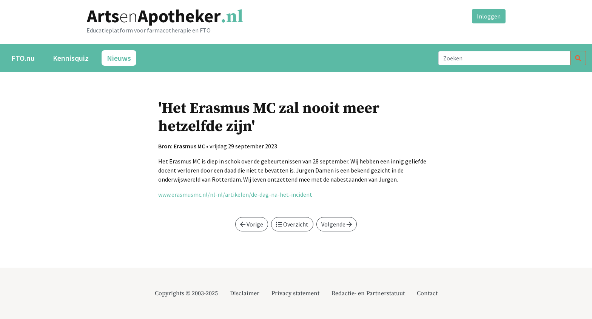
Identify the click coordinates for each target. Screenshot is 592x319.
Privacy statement (295, 293)
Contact (427, 293)
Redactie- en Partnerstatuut (368, 293)
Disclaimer (244, 293)
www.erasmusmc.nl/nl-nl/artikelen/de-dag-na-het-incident (235, 194)
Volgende (336, 224)
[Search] (504, 58)
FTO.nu (23, 58)
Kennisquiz (71, 58)
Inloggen (489, 16)
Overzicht (292, 224)
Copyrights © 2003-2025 (186, 293)
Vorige (251, 224)
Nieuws (119, 58)
